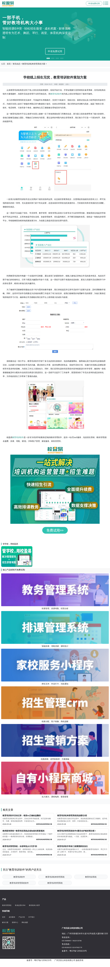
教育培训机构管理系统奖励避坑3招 (72, 815)
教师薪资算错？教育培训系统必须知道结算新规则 (23, 830)
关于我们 (31, 917)
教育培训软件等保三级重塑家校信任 (72, 846)
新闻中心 (15, 922)
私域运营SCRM (20, 905)
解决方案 (5, 922)
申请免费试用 (55, 51)
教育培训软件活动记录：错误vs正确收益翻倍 (21, 815)
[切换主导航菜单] (106, 3)
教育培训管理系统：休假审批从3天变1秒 (19, 846)
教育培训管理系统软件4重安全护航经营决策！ (76, 830)
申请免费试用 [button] (94, 3)
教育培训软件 (56, 94)
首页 (9, 63)
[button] (48, 58)
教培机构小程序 (34, 905)
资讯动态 (16, 63)
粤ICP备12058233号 (78, 951)
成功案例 (12, 917)
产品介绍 (22, 917)
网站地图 (25, 922)
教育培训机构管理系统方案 (33, 63)
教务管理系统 (6, 905)
